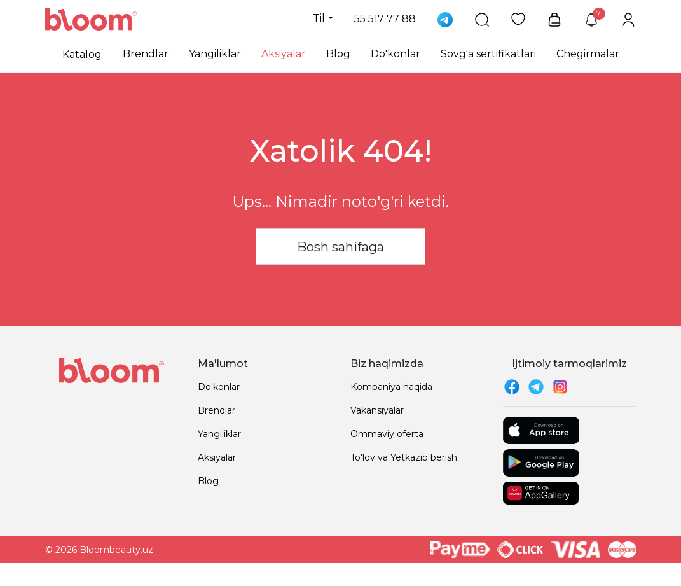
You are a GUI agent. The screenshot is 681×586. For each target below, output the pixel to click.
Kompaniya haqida (391, 387)
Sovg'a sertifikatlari (488, 54)
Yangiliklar (215, 54)
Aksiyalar (283, 54)
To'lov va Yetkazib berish (403, 457)
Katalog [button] (82, 54)
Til (319, 18)
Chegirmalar (587, 54)
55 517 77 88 (385, 19)
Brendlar (146, 54)
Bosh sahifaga (340, 247)
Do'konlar (395, 54)
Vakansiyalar (377, 410)
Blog (338, 54)
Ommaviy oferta (386, 434)
